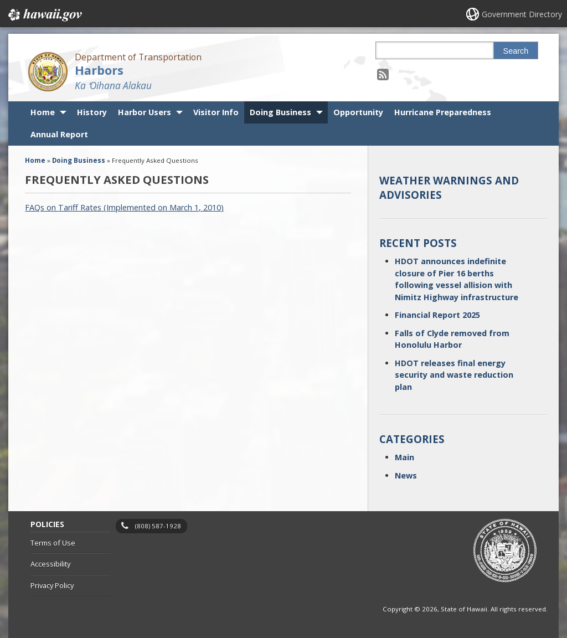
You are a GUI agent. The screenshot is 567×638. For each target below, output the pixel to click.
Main (404, 457)
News (406, 475)
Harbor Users (144, 112)
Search (516, 51)
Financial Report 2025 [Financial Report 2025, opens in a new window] (437, 315)
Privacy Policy (52, 585)
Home (42, 112)
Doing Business (280, 112)
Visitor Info (216, 112)
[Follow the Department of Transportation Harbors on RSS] (383, 74)
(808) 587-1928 (158, 526)
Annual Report (59, 134)
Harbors (99, 70)
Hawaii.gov (44, 15)
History (92, 112)
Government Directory (522, 14)
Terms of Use (52, 543)
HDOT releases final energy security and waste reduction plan (454, 375)
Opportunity (358, 112)
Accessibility (50, 564)
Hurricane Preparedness (442, 112)
